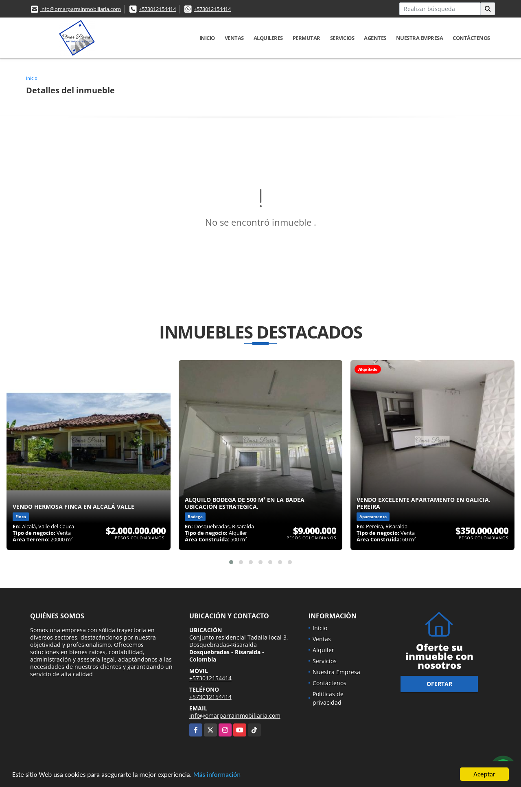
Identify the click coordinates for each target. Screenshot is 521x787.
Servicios (342, 38)
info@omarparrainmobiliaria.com (80, 9)
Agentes (375, 38)
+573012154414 (157, 9)
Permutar (306, 38)
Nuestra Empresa (419, 38)
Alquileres (268, 38)
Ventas (234, 38)
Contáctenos (471, 38)
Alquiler (323, 650)
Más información (217, 775)
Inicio (207, 38)
